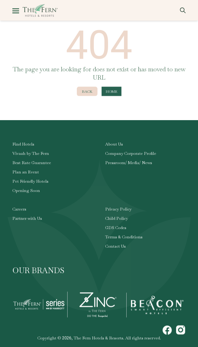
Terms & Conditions (124, 238)
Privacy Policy (118, 210)
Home (111, 92)
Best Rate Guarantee (31, 163)
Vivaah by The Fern (30, 154)
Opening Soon (26, 191)
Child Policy (116, 219)
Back (87, 92)
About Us (114, 145)
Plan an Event (25, 173)
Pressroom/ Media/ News (128, 163)
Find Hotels (23, 145)
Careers (19, 210)
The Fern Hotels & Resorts (98, 339)
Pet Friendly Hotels (30, 182)
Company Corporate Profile (130, 154)
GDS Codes (115, 228)
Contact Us (115, 247)
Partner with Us (27, 219)
